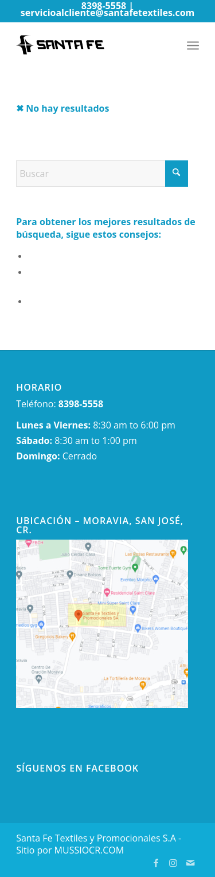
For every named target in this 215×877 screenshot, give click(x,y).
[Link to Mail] (190, 862)
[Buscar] (102, 173)
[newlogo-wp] (89, 45)
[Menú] (193, 44)
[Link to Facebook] (156, 862)
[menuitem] (193, 44)
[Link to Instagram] (173, 862)
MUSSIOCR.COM (89, 850)
